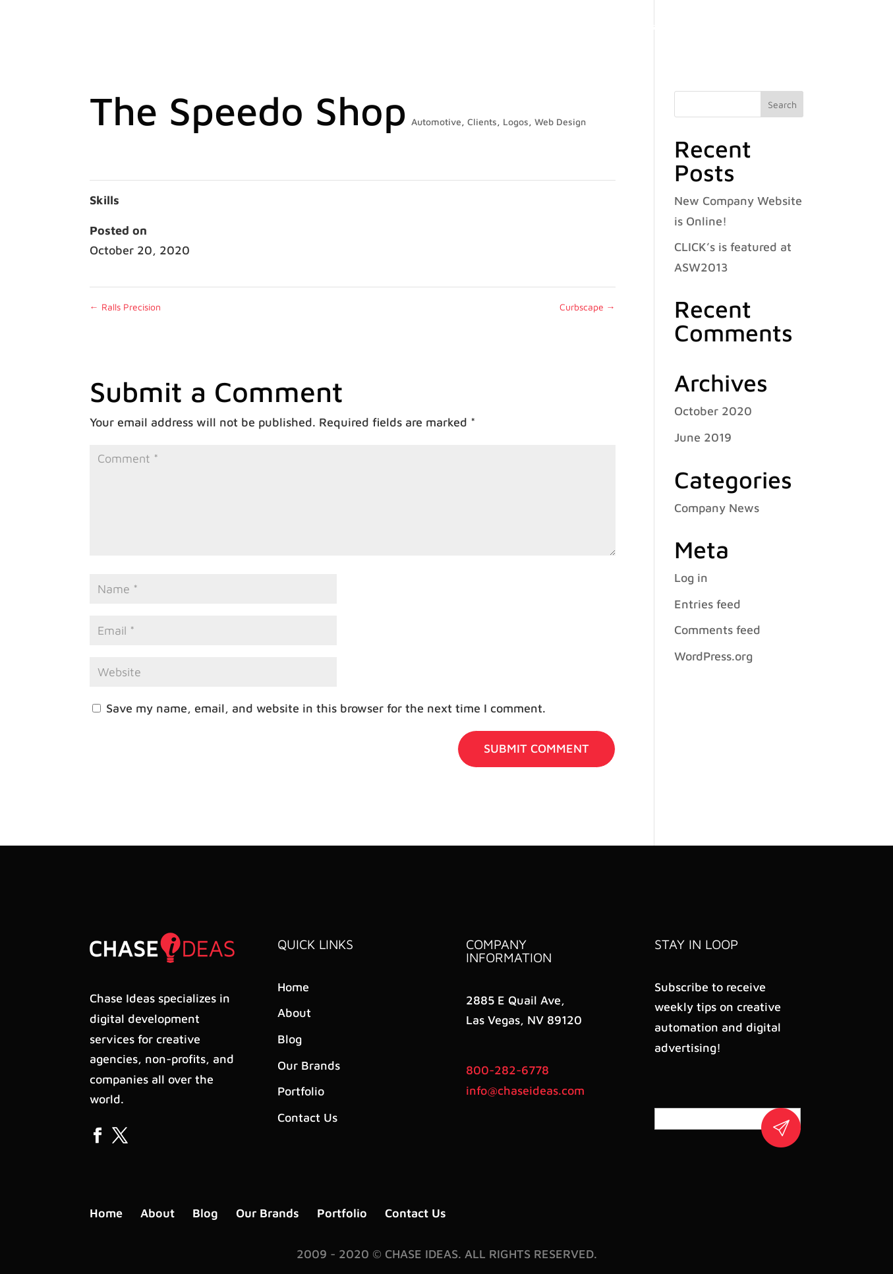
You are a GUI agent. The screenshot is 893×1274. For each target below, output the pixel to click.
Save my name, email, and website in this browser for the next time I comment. (326, 708)
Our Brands (631, 27)
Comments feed (717, 630)
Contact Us (754, 27)
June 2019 (703, 437)
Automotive (436, 121)
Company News (716, 508)
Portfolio (693, 27)
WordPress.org (713, 656)
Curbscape (588, 306)
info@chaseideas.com (525, 1090)
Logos (516, 121)
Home (496, 27)
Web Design (560, 121)
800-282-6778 (507, 1070)
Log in (691, 578)
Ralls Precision (125, 306)
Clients (482, 121)
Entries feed (707, 604)
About (539, 27)
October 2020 (713, 411)
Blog (579, 27)
